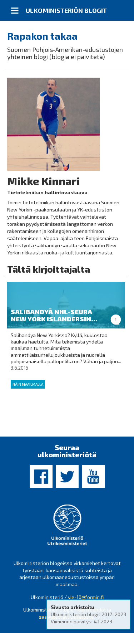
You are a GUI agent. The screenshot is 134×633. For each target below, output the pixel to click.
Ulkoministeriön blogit (66, 10)
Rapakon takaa (42, 36)
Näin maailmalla (28, 384)
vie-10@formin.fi (86, 597)
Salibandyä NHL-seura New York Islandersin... (54, 315)
